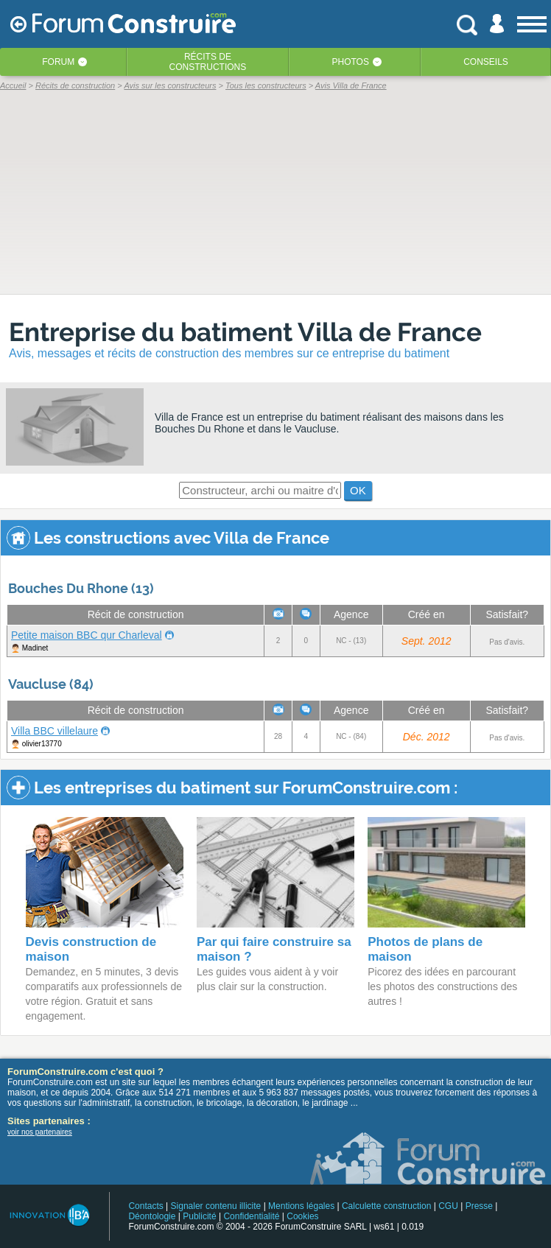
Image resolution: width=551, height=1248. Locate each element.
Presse (479, 1206)
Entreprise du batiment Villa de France (245, 332)
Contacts (145, 1206)
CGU (448, 1206)
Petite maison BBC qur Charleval (86, 635)
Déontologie (151, 1216)
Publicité (199, 1216)
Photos (349, 62)
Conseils (485, 62)
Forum (58, 62)
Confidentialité (251, 1216)
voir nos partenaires (39, 1132)
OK (358, 490)
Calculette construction (386, 1206)
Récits (208, 62)
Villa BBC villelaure (54, 731)
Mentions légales (301, 1206)
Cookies (302, 1216)
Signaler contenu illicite (216, 1206)
